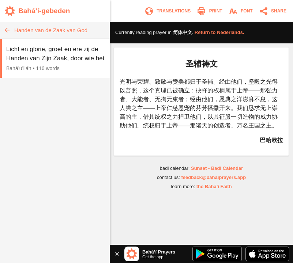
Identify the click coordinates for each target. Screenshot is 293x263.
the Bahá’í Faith (214, 186)
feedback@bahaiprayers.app (213, 177)
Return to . (219, 32)
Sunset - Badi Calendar (217, 168)
